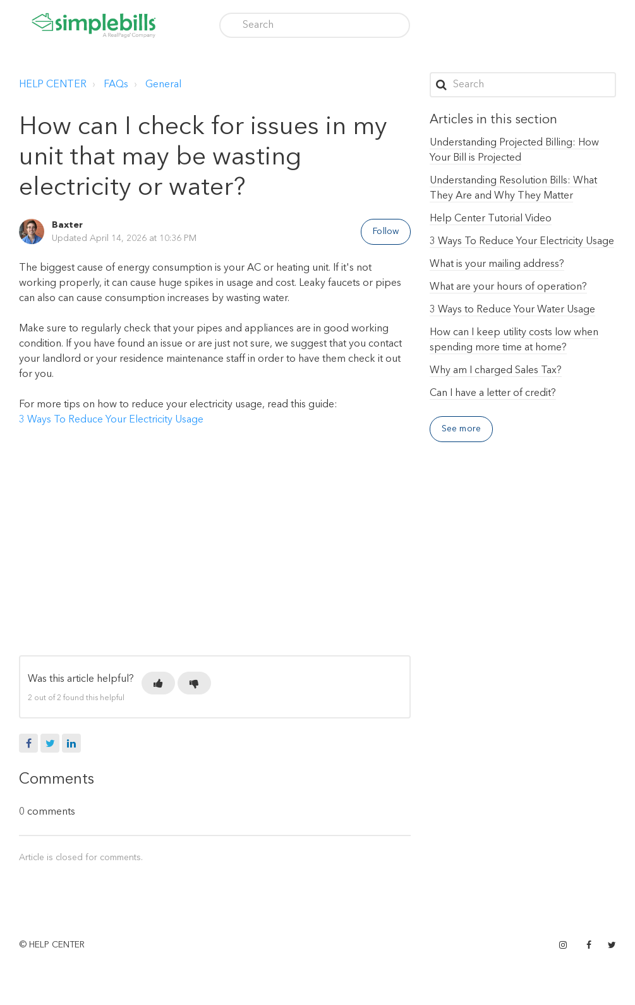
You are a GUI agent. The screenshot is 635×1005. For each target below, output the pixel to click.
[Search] (314, 25)
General (163, 85)
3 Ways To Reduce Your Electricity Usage (111, 420)
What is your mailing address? (497, 264)
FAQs (116, 85)
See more (461, 428)
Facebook (28, 743)
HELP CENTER (53, 85)
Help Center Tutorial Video (491, 219)
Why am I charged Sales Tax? (496, 371)
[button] (158, 683)
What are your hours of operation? (508, 287)
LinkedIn (71, 743)
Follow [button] (386, 231)
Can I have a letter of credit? (493, 393)
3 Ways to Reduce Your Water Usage (512, 310)
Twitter (49, 743)
